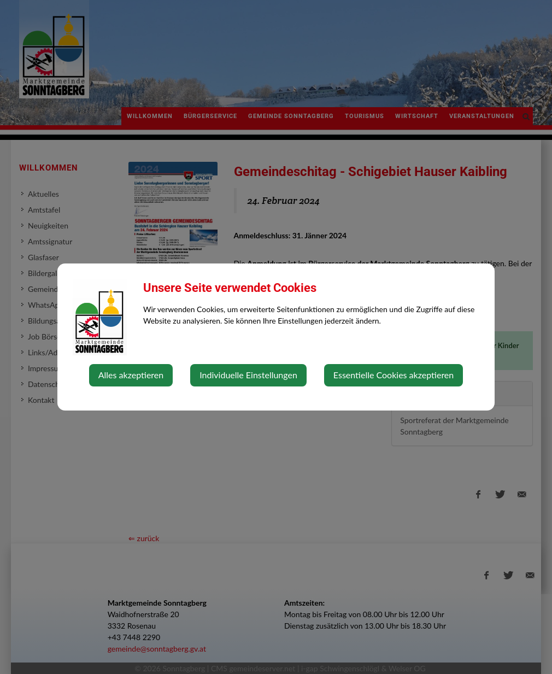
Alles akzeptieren (130, 375)
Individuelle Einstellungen (248, 375)
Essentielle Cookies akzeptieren (393, 375)
